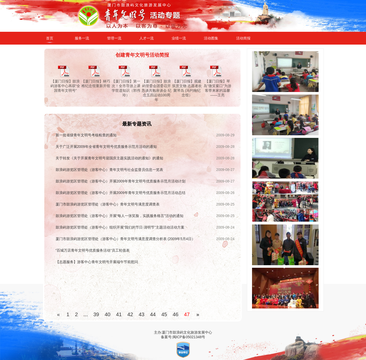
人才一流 (146, 38)
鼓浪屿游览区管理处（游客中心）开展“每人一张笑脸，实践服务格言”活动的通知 (119, 216)
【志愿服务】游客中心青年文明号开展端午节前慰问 (97, 262)
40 (107, 314)
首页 (49, 38)
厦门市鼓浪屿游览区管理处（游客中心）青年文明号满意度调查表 (108, 204)
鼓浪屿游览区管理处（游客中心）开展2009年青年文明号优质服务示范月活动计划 (120, 181)
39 (96, 314)
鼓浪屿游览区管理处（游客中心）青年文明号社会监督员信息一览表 (109, 170)
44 (153, 314)
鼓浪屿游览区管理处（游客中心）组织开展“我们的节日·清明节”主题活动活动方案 (120, 227)
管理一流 (114, 38)
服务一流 (82, 38)
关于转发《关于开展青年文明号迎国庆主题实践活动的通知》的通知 (109, 158)
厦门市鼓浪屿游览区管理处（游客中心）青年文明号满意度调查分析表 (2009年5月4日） (125, 239)
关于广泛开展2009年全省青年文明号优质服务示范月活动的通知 (106, 147)
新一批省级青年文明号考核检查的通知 (86, 135)
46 (175, 314)
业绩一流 (179, 38)
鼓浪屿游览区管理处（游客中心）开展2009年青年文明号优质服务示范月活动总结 (120, 193)
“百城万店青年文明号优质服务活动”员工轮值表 (93, 250)
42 (130, 314)
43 (141, 314)
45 (164, 314)
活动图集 (211, 38)
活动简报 (243, 38)
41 (119, 314)
